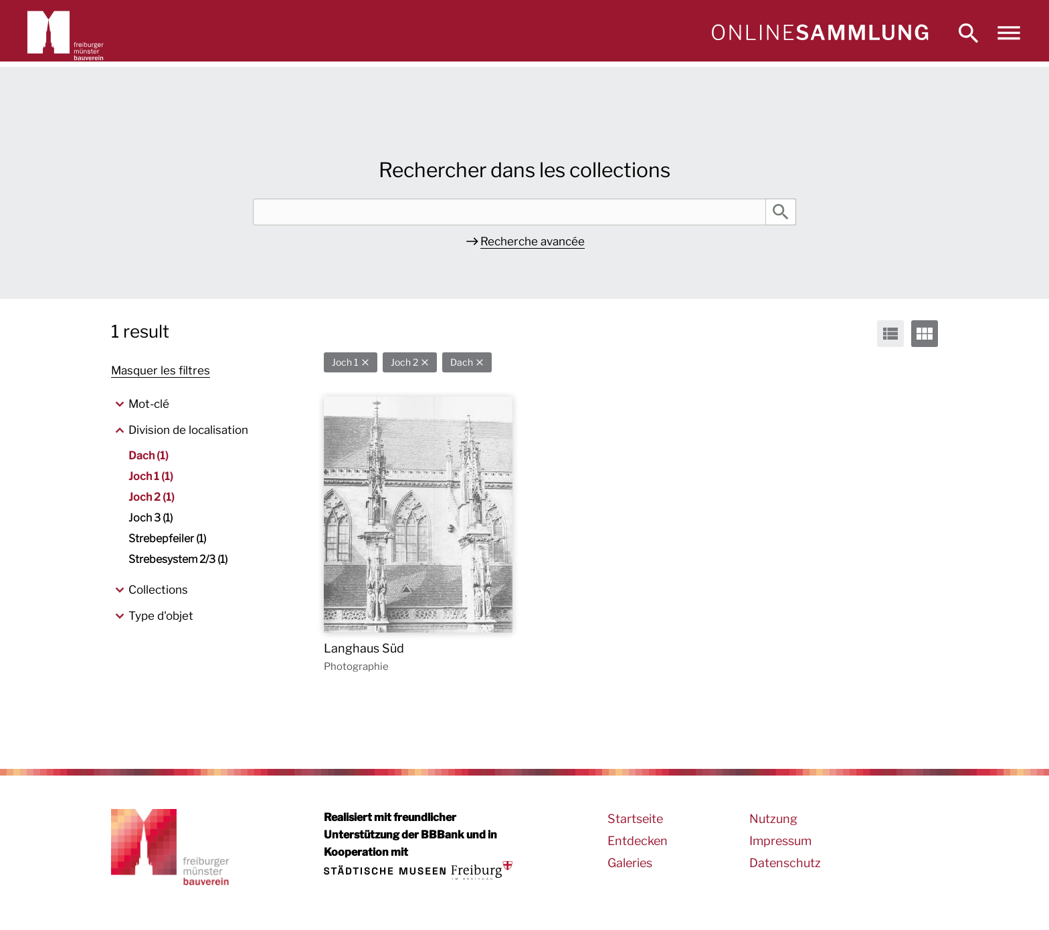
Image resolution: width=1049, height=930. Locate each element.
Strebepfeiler (167, 538)
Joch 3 (150, 517)
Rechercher (780, 212)
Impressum (780, 841)
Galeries (629, 863)
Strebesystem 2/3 (177, 559)
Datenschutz (785, 863)
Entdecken (637, 841)
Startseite (635, 819)
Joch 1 (345, 362)
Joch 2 (404, 362)
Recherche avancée (532, 241)
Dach (461, 362)
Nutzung (773, 819)
